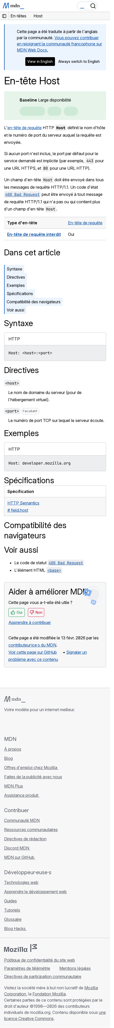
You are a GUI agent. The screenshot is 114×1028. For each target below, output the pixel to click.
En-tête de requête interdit (34, 234)
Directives (16, 277)
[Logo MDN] (14, 699)
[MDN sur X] (25, 724)
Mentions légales (75, 968)
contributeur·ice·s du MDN (32, 645)
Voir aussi (15, 310)
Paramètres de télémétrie (27, 968)
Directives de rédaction (25, 838)
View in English (40, 61)
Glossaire (12, 919)
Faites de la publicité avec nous (33, 776)
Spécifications (20, 293)
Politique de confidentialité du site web (39, 960)
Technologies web (21, 882)
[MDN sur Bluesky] (16, 724)
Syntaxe (14, 268)
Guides (10, 900)
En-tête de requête (85, 222)
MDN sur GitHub (19, 857)
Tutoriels (12, 910)
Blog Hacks (15, 928)
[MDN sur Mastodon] (35, 724)
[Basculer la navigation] (104, 6)
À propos (12, 749)
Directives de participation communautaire (42, 976)
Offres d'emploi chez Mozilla (31, 767)
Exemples (16, 285)
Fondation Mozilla (49, 993)
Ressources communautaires (31, 829)
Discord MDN (17, 848)
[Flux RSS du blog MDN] (44, 724)
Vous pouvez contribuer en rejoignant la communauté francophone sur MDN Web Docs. (59, 44)
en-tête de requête (24, 127)
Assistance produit (21, 795)
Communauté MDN (22, 820)
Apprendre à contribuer (29, 622)
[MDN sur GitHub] (7, 724)
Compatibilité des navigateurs (34, 301)
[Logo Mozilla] (20, 948)
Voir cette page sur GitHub (32, 652)
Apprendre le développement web (35, 891)
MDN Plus (13, 786)
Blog (8, 758)
